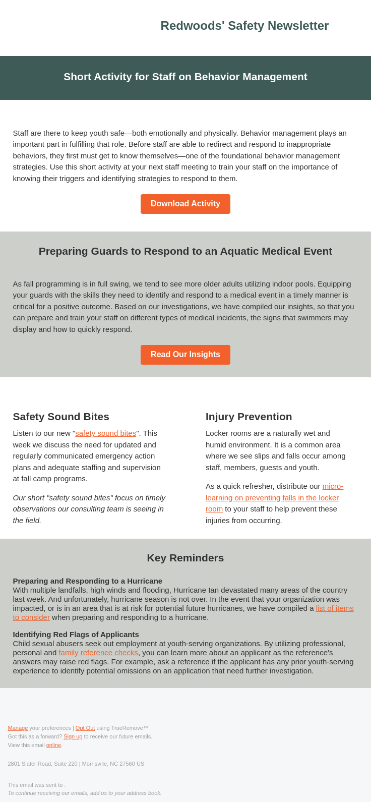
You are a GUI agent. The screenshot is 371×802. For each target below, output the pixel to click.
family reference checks (98, 652)
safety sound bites (105, 433)
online (53, 745)
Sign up (73, 736)
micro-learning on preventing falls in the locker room (274, 497)
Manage (18, 728)
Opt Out (85, 728)
